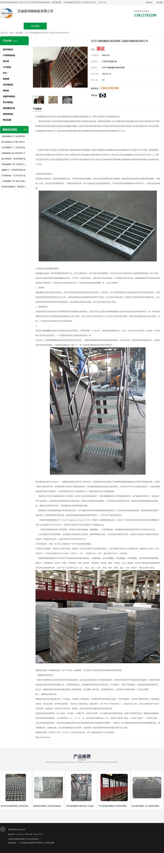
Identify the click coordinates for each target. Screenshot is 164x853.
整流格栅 (7, 120)
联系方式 (152, 26)
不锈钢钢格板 (9, 55)
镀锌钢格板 (8, 49)
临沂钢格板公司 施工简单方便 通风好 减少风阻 (14, 142)
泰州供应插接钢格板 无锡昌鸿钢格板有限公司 (20, 806)
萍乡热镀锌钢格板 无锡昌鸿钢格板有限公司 (117, 806)
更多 (25, 130)
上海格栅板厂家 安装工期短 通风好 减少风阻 (14, 181)
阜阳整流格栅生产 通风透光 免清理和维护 (14, 187)
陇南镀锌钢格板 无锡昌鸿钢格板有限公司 (50, 806)
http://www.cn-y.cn (43, 737)
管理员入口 (41, 843)
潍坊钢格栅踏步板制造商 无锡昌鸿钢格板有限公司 (87, 806)
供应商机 (35, 26)
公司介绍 (82, 26)
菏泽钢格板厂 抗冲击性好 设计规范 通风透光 (14, 176)
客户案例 (128, 26)
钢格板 (6, 91)
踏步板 (6, 61)
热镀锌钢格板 (9, 96)
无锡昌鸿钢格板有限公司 (18, 839)
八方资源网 (23, 843)
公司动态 (105, 26)
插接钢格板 (8, 114)
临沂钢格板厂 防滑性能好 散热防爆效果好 (14, 159)
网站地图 (50, 843)
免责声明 (32, 843)
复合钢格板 (8, 102)
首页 (11, 33)
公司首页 (12, 26)
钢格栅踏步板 (9, 108)
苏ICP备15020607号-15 (34, 834)
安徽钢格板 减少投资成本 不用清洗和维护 (14, 153)
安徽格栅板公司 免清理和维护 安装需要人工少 (14, 136)
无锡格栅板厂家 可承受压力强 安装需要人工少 (14, 164)
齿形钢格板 (8, 85)
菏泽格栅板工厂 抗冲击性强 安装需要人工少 (14, 148)
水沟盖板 (7, 67)
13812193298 (109, 88)
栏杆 (5, 73)
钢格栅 (6, 79)
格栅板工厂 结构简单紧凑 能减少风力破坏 (14, 170)
